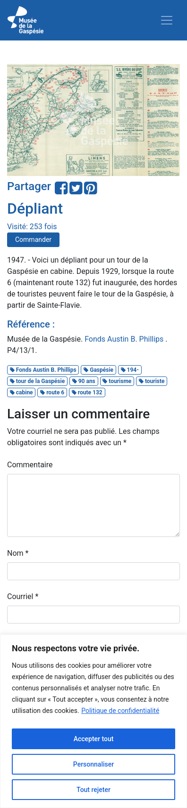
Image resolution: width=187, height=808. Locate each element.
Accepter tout (94, 739)
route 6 (52, 392)
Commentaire (30, 464)
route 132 (87, 392)
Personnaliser (93, 764)
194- (130, 370)
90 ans (83, 381)
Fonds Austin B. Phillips (125, 339)
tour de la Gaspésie (37, 381)
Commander (33, 239)
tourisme (116, 381)
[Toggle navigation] (166, 20)
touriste (152, 381)
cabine (21, 392)
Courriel (22, 596)
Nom (17, 553)
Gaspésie (98, 370)
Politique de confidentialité (120, 710)
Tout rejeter (93, 789)
